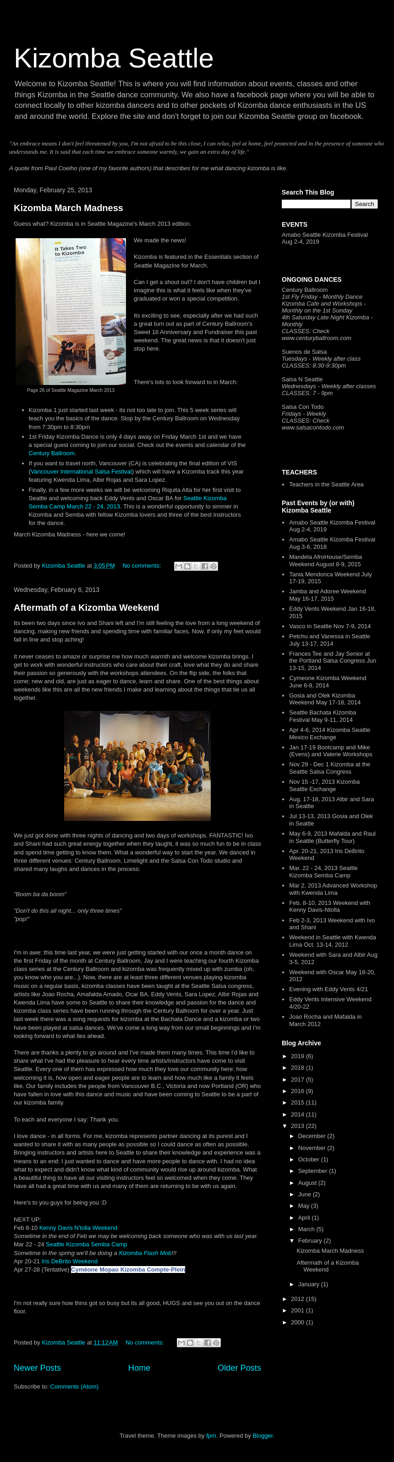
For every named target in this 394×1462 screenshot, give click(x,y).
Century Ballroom (52, 453)
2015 (298, 1102)
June (305, 1194)
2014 (298, 1114)
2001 (298, 1310)
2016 (298, 1091)
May (304, 1205)
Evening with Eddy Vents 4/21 (328, 989)
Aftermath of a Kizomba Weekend (86, 608)
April (305, 1217)
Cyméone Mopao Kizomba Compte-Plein (128, 1269)
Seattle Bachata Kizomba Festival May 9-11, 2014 (322, 716)
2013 (298, 1125)
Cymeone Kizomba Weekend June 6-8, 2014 (327, 682)
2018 (298, 1067)
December (313, 1136)
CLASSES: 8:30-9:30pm (314, 365)
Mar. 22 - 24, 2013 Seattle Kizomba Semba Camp (323, 872)
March (307, 1229)
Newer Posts (37, 1368)
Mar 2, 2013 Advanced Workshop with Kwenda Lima (333, 889)
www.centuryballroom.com (316, 338)
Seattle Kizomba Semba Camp (86, 1244)
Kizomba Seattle (114, 58)
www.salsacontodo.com (313, 427)
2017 (298, 1079)
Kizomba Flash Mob (145, 1253)
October (309, 1159)
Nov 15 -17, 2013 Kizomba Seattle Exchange (324, 785)
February (311, 1240)
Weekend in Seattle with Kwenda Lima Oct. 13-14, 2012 (332, 941)
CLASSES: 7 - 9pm (307, 393)
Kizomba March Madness (68, 208)
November (313, 1147)
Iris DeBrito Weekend (70, 1261)
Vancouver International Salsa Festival (81, 471)
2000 (298, 1322)
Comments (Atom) (74, 1386)
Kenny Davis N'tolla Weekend (78, 1227)
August (308, 1182)
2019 (298, 1056)
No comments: (142, 565)
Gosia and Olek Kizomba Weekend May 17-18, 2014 (325, 699)
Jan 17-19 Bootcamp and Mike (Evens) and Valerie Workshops (330, 751)
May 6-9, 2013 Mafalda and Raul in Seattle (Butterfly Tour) (332, 837)
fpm (211, 1435)
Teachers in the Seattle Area (326, 484)
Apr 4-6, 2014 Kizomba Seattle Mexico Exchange (329, 733)
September (313, 1170)
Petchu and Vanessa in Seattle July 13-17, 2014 (329, 640)
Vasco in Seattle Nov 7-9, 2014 (330, 626)
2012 (298, 1298)
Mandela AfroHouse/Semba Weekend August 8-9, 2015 (325, 560)
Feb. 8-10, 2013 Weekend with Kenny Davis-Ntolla (329, 906)
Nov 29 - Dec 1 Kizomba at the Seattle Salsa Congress (329, 768)
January (309, 1284)
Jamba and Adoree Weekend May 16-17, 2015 (327, 595)
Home (139, 1368)
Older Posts (239, 1368)
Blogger (262, 1435)
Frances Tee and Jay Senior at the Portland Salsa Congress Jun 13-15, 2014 (332, 660)
